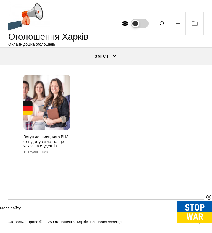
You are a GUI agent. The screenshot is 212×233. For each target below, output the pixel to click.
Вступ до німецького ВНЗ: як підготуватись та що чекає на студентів (46, 141)
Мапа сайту (10, 208)
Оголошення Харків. (71, 222)
